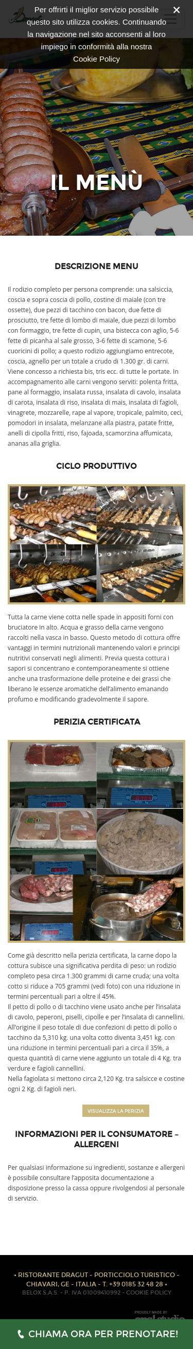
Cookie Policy (96, 58)
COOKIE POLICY (148, 1292)
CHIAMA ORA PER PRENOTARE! (96, 1334)
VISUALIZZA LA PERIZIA (115, 1111)
